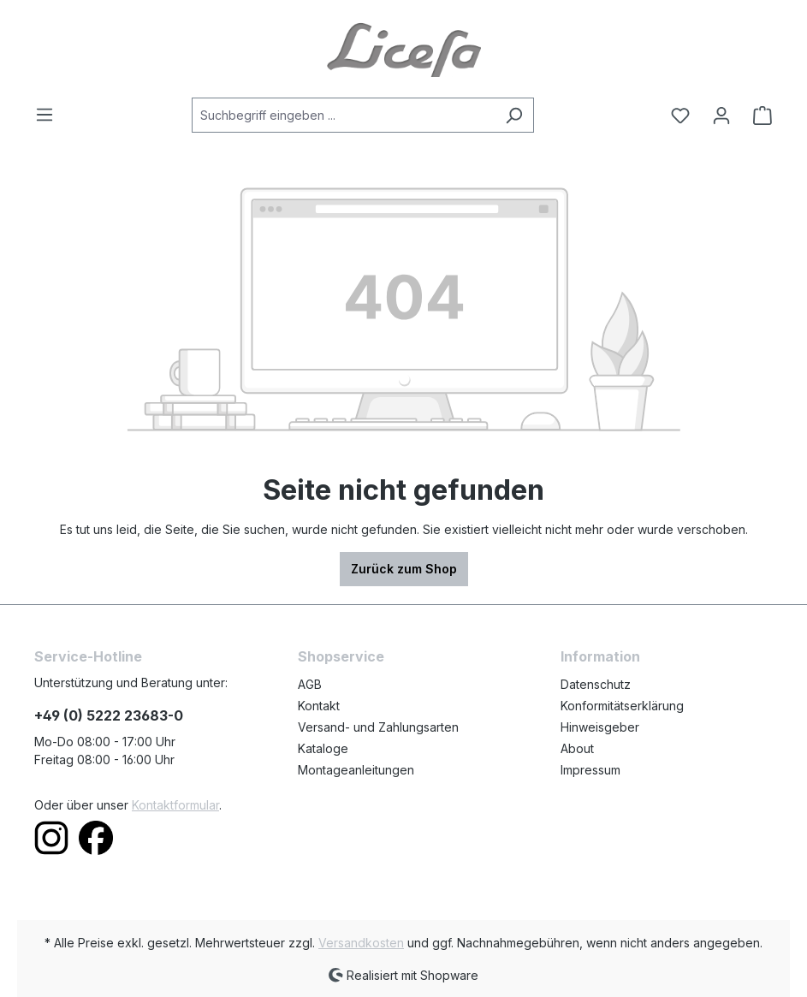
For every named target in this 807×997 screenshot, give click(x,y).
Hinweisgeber (600, 727)
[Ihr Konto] (721, 115)
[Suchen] (514, 115)
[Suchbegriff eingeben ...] (343, 115)
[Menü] (49, 115)
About (577, 748)
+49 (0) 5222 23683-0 (108, 715)
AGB (310, 684)
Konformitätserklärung (622, 705)
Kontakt (319, 705)
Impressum (590, 770)
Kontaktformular (175, 805)
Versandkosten (361, 942)
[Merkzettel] (680, 115)
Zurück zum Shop (404, 568)
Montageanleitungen (356, 770)
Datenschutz (596, 684)
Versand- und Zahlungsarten (378, 727)
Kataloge (323, 748)
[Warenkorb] (757, 115)
